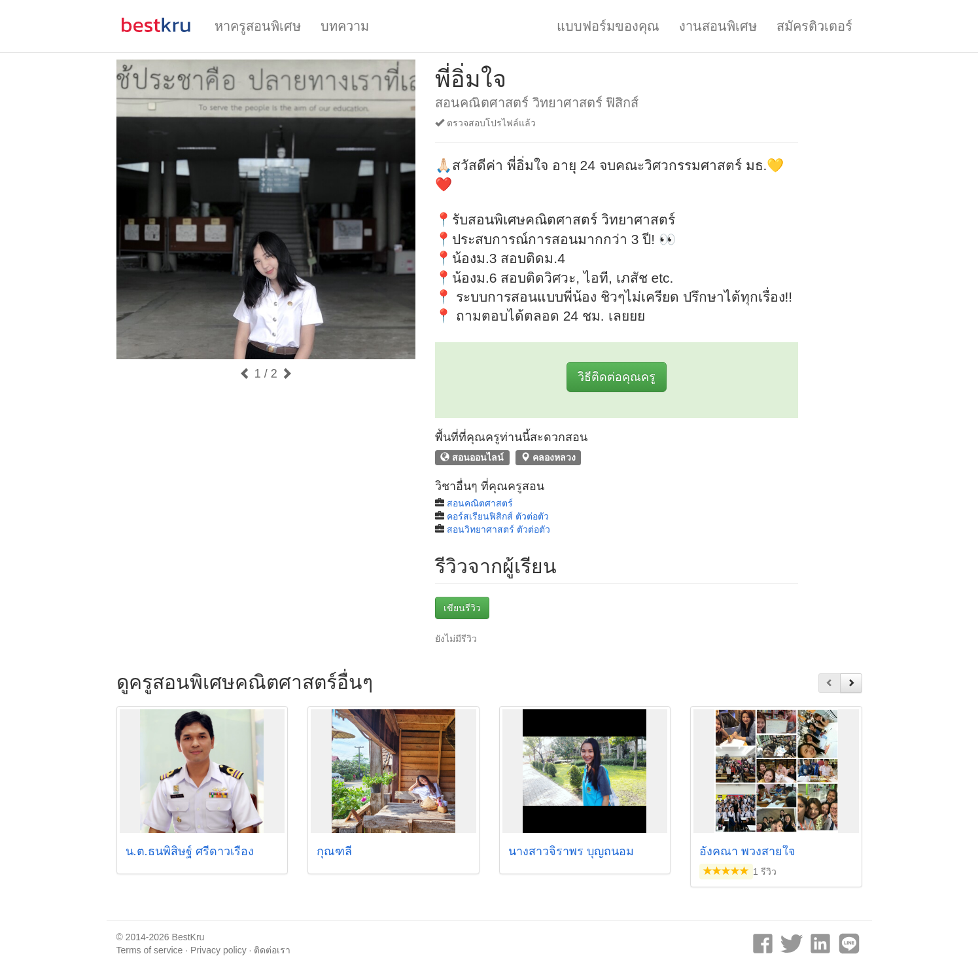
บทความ (345, 26)
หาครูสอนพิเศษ (258, 26)
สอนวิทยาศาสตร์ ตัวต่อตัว (498, 529)
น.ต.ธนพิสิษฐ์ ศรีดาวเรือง (190, 851)
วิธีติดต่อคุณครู (616, 376)
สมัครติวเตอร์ (814, 26)
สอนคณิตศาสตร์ (480, 503)
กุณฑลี (334, 851)
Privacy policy (218, 950)
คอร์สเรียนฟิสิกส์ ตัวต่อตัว (498, 516)
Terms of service (149, 950)
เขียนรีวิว (462, 608)
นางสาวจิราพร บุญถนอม (571, 851)
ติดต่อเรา (272, 950)
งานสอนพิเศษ (718, 26)
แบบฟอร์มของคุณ (608, 26)
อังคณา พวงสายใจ (747, 851)
